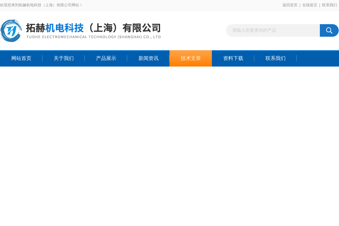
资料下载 (233, 58)
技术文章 (191, 58)
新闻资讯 (148, 58)
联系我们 (329, 5)
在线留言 (309, 5)
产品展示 (106, 58)
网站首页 (21, 58)
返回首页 (290, 5)
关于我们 (64, 58)
